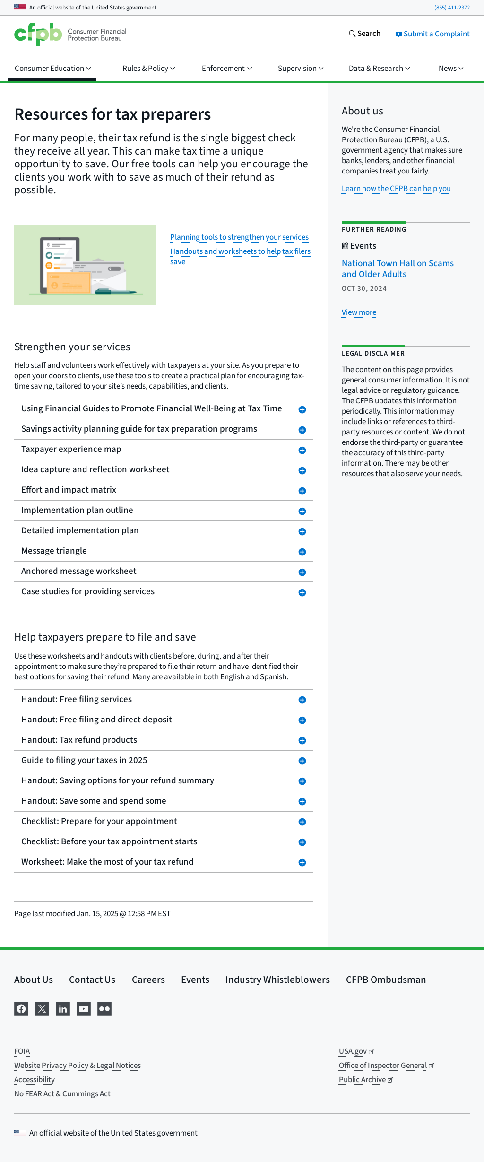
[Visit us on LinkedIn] (63, 1008)
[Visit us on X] (42, 1008)
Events (195, 979)
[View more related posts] (359, 312)
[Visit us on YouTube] (84, 1008)
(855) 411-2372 (452, 7)
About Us (33, 979)
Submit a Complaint (432, 34)
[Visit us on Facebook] (21, 1008)
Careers (148, 979)
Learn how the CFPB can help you (396, 188)
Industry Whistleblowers (277, 979)
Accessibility (34, 1079)
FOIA (22, 1051)
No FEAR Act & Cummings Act (62, 1094)
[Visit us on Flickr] (104, 1008)
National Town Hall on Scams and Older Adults (398, 269)
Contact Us (92, 979)
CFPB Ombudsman (386, 979)
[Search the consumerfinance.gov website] (364, 34)
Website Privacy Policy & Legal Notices (77, 1065)
